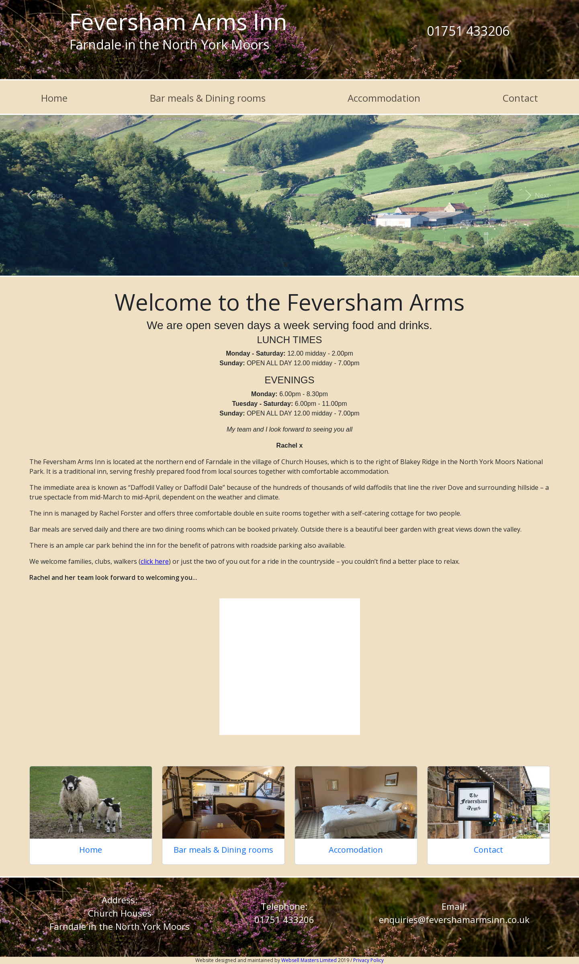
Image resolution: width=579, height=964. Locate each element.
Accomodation (356, 849)
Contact (520, 97)
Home (54, 97)
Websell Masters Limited (309, 960)
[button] (43, 195)
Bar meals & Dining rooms (208, 97)
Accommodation (384, 97)
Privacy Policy (368, 960)
